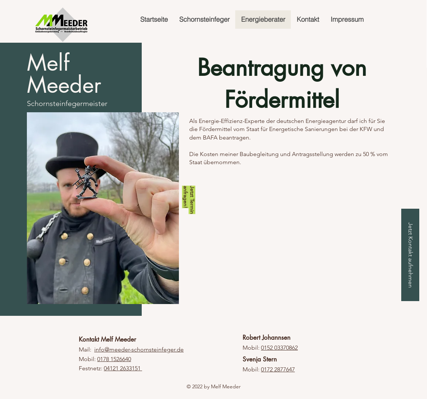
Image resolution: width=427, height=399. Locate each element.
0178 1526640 (114, 359)
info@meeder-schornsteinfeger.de (139, 349)
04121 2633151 (123, 368)
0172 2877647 (278, 369)
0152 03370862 (279, 347)
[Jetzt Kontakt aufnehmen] (410, 254)
